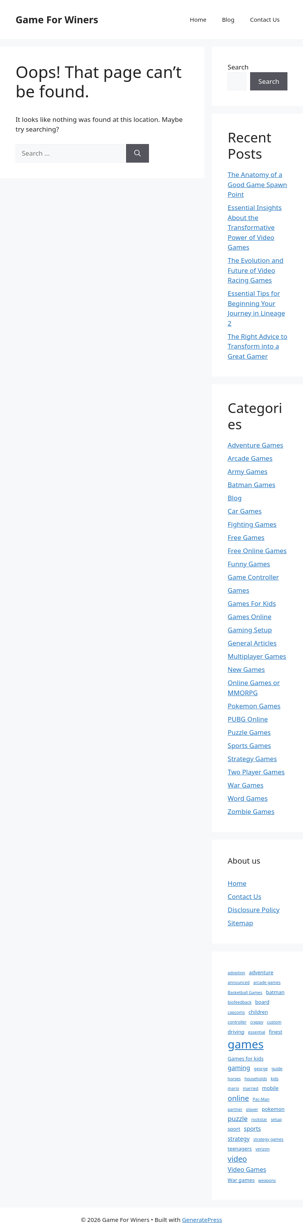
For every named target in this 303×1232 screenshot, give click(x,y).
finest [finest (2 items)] (275, 1031)
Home (198, 19)
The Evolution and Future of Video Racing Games (255, 270)
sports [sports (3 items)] (252, 1128)
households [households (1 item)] (255, 1078)
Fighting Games (252, 524)
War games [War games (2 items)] (241, 1179)
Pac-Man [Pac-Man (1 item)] (261, 1099)
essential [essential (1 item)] (256, 1032)
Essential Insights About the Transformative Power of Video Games (255, 227)
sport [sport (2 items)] (234, 1128)
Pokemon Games (254, 705)
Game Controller (253, 577)
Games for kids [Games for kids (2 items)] (245, 1058)
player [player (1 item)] (252, 1109)
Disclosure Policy (253, 909)
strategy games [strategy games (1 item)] (268, 1139)
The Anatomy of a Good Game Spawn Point (257, 184)
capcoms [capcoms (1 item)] (236, 1012)
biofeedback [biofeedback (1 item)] (239, 1002)
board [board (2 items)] (262, 1001)
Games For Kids (252, 603)
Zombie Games (251, 811)
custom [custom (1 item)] (274, 1022)
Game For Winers (57, 19)
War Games (245, 785)
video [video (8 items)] (237, 1159)
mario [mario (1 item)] (233, 1088)
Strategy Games (252, 758)
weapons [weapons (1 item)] (267, 1180)
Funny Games (249, 563)
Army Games (247, 471)
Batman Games (251, 484)
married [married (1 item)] (250, 1088)
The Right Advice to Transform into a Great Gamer (257, 346)
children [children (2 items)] (258, 1011)
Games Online (249, 616)
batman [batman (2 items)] (275, 992)
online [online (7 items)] (238, 1098)
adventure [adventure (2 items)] (261, 972)
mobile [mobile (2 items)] (270, 1088)
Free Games (246, 537)
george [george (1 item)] (261, 1068)
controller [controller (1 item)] (237, 1022)
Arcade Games (250, 458)
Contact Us (265, 19)
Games (238, 590)
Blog (228, 19)
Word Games (248, 798)
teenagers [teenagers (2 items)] (240, 1148)
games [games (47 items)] (246, 1044)
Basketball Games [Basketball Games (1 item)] (245, 992)
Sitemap (240, 922)
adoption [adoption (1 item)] (236, 972)
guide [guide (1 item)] (276, 1068)
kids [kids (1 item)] (274, 1078)
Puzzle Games (249, 732)
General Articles (252, 643)
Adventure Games (255, 445)
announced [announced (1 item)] (238, 982)
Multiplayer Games (257, 656)
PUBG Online (248, 719)
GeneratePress (202, 1219)
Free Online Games (257, 550)
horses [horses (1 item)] (234, 1078)
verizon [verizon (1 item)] (263, 1149)
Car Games (244, 511)
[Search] (137, 153)
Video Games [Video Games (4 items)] (247, 1169)
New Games (246, 669)
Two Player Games (256, 771)
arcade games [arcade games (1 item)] (266, 982)
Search (238, 66)
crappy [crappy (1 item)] (256, 1022)
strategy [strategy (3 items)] (239, 1138)
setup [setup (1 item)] (276, 1119)
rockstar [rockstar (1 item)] (259, 1119)
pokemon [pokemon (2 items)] (273, 1108)
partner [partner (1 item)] (235, 1109)
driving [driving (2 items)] (236, 1031)
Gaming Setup (250, 629)
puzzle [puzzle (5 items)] (237, 1118)
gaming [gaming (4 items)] (239, 1068)
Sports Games (249, 745)
